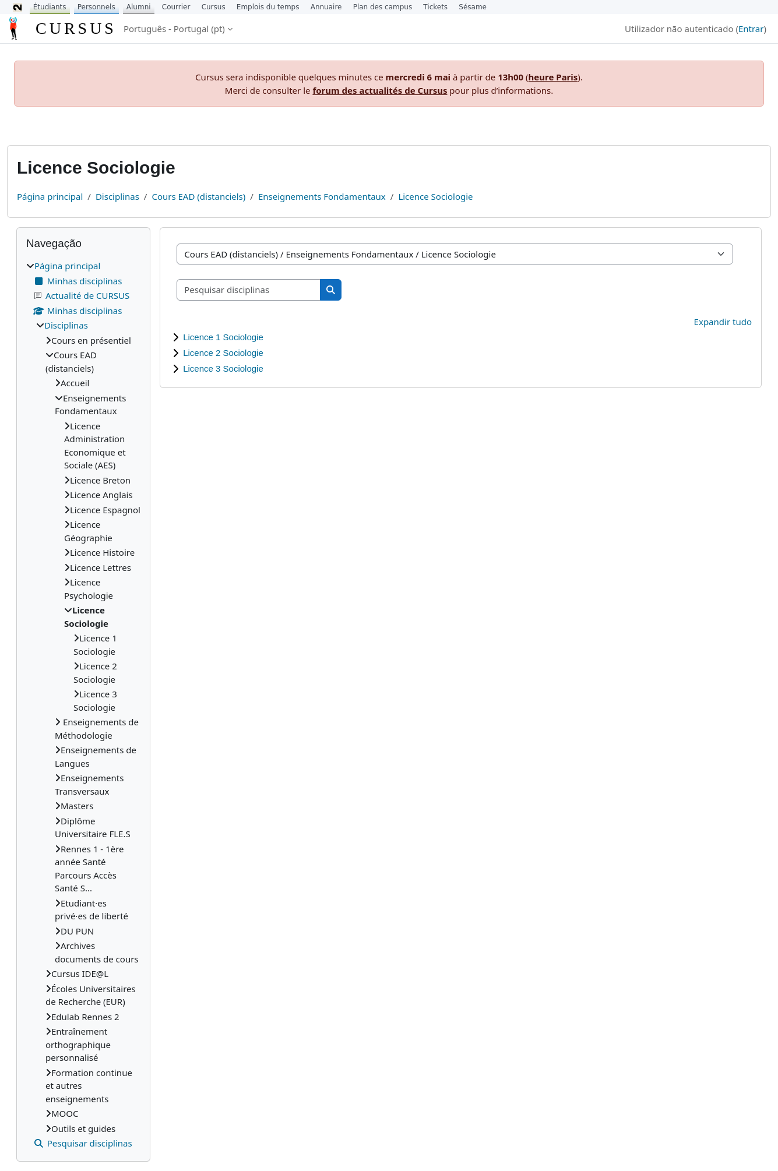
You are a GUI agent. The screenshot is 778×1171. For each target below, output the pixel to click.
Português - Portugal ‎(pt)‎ (174, 28)
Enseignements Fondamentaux (322, 196)
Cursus (214, 7)
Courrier (176, 7)
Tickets (435, 7)
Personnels (96, 7)
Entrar (751, 28)
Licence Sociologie (435, 196)
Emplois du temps (268, 7)
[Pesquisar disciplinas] (249, 290)
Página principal (50, 196)
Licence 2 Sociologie (223, 353)
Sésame (473, 7)
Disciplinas (117, 196)
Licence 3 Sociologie (223, 368)
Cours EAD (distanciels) (198, 196)
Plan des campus (383, 7)
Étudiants (49, 7)
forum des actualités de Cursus (379, 90)
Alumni (138, 7)
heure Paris (553, 77)
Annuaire (326, 7)
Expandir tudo (723, 321)
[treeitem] (83, 704)
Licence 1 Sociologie (223, 337)
